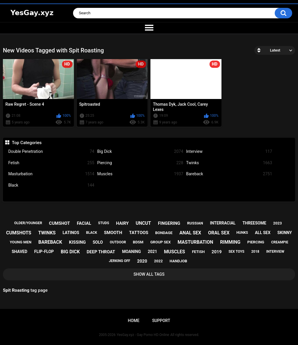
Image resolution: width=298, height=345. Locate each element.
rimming (230, 242)
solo (98, 242)
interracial (223, 223)
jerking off (119, 261)
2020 (142, 261)
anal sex (190, 233)
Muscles (140, 173)
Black (51, 185)
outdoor (118, 242)
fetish (198, 252)
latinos (71, 232)
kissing (77, 242)
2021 (152, 251)
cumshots (18, 233)
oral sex (219, 233)
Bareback (229, 173)
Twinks (229, 162)
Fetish (51, 162)
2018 (255, 252)
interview (275, 252)
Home (133, 320)
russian (195, 223)
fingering (169, 223)
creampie (279, 242)
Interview (229, 151)
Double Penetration (51, 151)
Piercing (140, 162)
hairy (122, 223)
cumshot (59, 223)
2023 (277, 223)
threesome (254, 223)
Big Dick (140, 151)
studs (103, 223)
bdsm (138, 242)
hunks (242, 233)
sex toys (236, 252)
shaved (19, 251)
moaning (131, 251)
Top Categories (27, 142)
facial (84, 223)
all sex (262, 232)
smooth (113, 232)
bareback (50, 242)
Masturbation (51, 173)
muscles (174, 251)
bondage (164, 233)
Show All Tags (149, 274)
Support (161, 320)
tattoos (138, 232)
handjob (178, 261)
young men (20, 242)
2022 (158, 261)
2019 (216, 251)
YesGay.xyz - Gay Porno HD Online (143, 335)
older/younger (28, 223)
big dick (70, 251)
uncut (143, 223)
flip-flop (44, 251)
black (91, 233)
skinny (284, 232)
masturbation (195, 242)
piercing (255, 242)
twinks (47, 233)
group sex (160, 242)
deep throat (101, 251)
